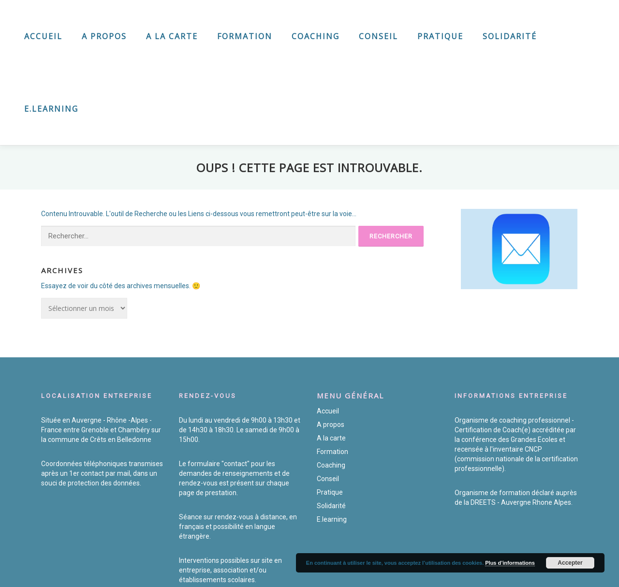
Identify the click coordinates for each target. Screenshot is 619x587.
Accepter (570, 562)
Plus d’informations (510, 563)
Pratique (440, 36)
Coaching (315, 36)
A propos (104, 36)
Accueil (43, 36)
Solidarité (510, 36)
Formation (244, 36)
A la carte (172, 36)
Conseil (378, 36)
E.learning (51, 108)
